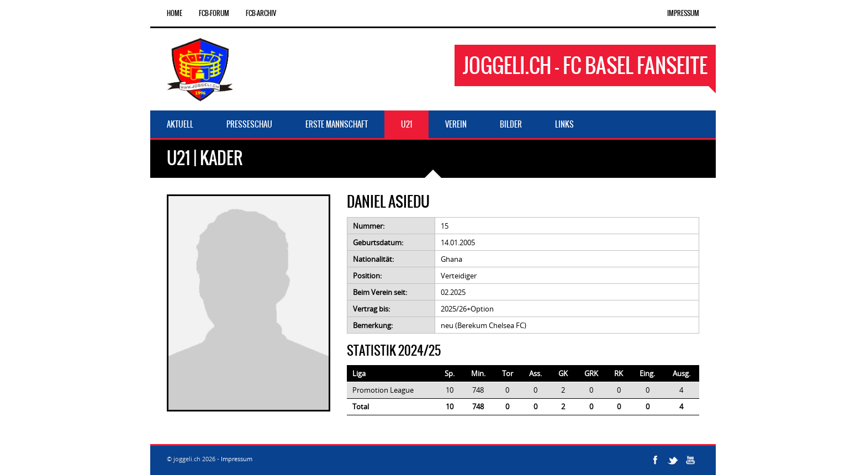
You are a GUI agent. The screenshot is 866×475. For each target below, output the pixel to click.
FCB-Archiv (261, 13)
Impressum (683, 13)
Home (174, 13)
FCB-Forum (214, 13)
